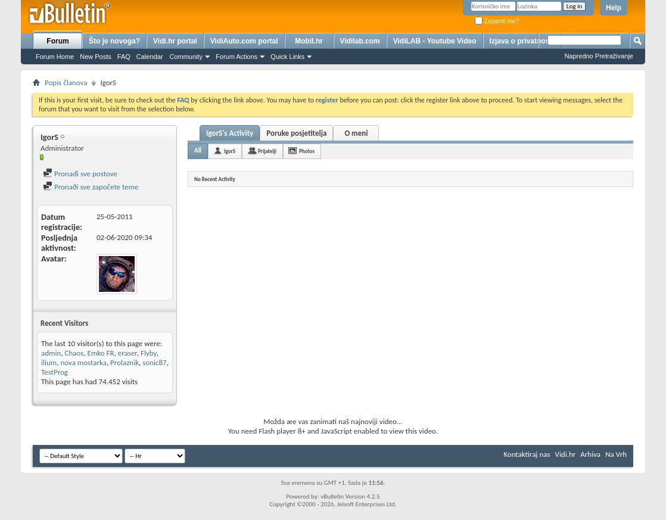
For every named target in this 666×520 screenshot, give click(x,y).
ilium (49, 362)
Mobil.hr (309, 41)
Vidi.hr (565, 454)
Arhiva (590, 454)
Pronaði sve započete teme (91, 186)
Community (186, 56)
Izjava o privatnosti (522, 41)
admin (51, 352)
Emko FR (101, 352)
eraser (127, 352)
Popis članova (66, 82)
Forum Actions (236, 56)
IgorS (229, 151)
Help (613, 8)
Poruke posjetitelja (296, 133)
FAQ (123, 56)
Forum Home (55, 56)
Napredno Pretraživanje (598, 56)
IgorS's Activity (229, 133)
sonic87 (154, 362)
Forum (57, 41)
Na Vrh (616, 454)
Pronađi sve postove (80, 173)
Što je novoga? (114, 41)
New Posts (95, 56)
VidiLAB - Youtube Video (435, 41)
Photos (307, 151)
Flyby (149, 352)
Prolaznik (124, 362)
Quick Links (287, 56)
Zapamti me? (497, 21)
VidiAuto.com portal (244, 41)
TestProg (54, 372)
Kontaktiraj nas (526, 454)
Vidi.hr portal (175, 41)
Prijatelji (267, 151)
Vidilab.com (360, 41)
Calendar (149, 56)
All (197, 150)
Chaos (73, 352)
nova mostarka (83, 362)
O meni (356, 133)
